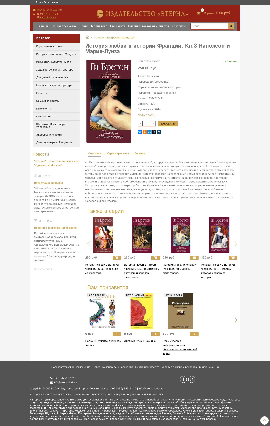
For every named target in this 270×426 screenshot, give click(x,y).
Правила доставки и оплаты (148, 26)
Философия (43, 116)
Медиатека (99, 26)
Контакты (179, 26)
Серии (84, 26)
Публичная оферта (147, 367)
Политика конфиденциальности (113, 367)
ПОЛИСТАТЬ (146, 115)
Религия (41, 93)
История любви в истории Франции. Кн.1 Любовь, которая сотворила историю (218, 271)
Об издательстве (64, 26)
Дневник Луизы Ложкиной (140, 341)
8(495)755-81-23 (47, 14)
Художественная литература (54, 70)
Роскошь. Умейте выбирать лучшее (103, 343)
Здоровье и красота (49, 135)
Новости (41, 154)
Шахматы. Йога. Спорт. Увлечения (51, 125)
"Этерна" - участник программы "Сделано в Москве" (56, 163)
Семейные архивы (47, 101)
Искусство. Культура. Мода (53, 62)
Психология (43, 109)
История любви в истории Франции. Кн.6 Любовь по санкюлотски (102, 269)
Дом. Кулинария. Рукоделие (54, 143)
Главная (43, 26)
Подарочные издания (49, 46)
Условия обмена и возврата (179, 367)
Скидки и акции (209, 367)
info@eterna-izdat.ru (49, 10)
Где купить (118, 26)
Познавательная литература (54, 85)
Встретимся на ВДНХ (48, 183)
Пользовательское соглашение (70, 367)
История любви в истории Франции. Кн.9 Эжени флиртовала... (179, 269)
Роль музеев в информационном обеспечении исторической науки (180, 347)
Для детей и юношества (52, 78)
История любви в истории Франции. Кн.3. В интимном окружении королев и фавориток (141, 271)
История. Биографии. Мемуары (114, 38)
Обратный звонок (46, 17)
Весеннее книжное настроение (55, 228)
